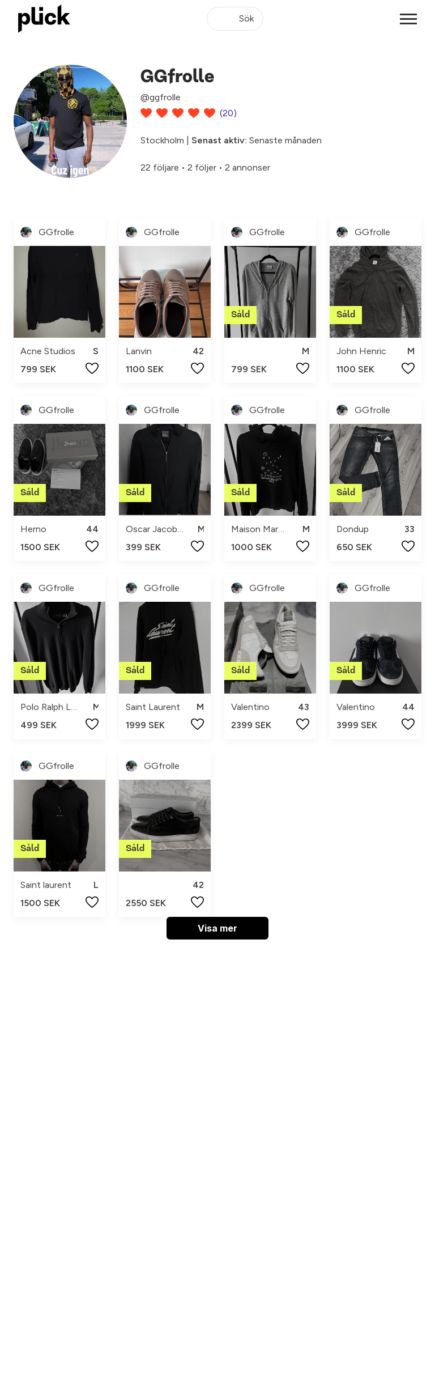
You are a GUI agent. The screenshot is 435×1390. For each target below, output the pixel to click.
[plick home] (44, 19)
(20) (228, 113)
